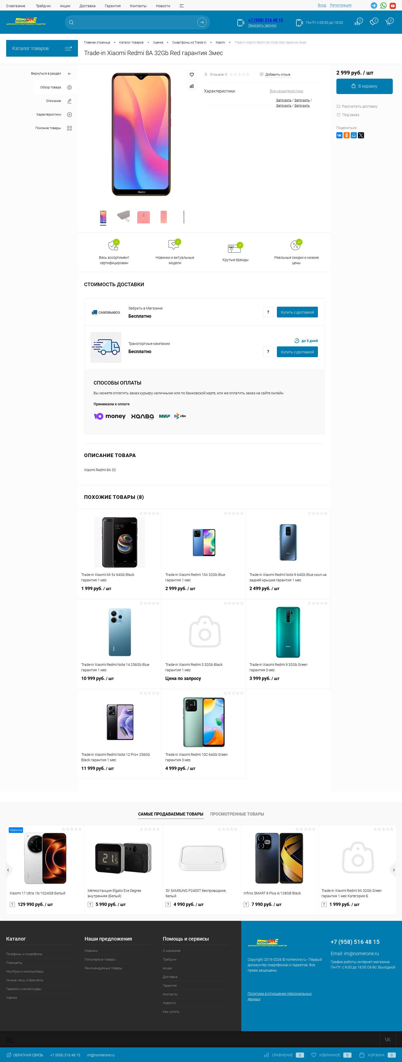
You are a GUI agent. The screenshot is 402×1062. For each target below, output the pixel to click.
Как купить (171, 1012)
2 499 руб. (288, 592)
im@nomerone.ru (361, 954)
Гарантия (113, 6)
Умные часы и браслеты (25, 981)
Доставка (87, 6)
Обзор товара (56, 87)
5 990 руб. (107, 905)
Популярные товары (100, 960)
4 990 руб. (185, 905)
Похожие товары (53, 128)
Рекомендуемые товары (103, 969)
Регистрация (340, 5)
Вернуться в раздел (51, 73)
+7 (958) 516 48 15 (265, 20)
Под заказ (347, 115)
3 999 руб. (288, 682)
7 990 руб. (263, 905)
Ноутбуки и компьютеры (25, 972)
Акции (65, 6)
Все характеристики (286, 91)
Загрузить (284, 100)
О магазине (15, 6)
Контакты (138, 6)
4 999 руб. (204, 772)
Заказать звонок (262, 25)
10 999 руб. (119, 682)
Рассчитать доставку (357, 106)
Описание (59, 101)
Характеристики (54, 114)
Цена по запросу (204, 682)
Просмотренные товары (237, 814)
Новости (163, 6)
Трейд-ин (43, 6)
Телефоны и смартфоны (24, 954)
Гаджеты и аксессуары (24, 989)
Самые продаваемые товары (170, 814)
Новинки (91, 951)
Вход (322, 5)
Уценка (11, 998)
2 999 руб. (204, 592)
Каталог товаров (42, 48)
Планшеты (14, 963)
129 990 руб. (31, 905)
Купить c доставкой (297, 313)
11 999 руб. (119, 772)
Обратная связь (24, 1055)
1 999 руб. (119, 592)
